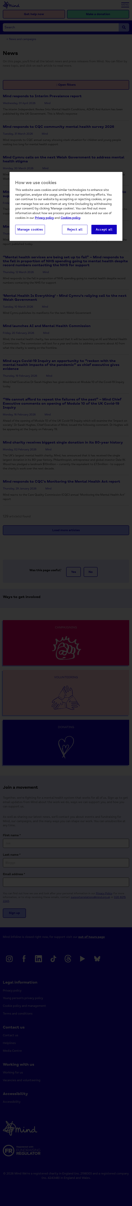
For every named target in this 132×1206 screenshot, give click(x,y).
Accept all (104, 229)
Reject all (75, 229)
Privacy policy (44, 218)
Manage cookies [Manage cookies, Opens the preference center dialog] (30, 229)
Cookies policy (70, 218)
